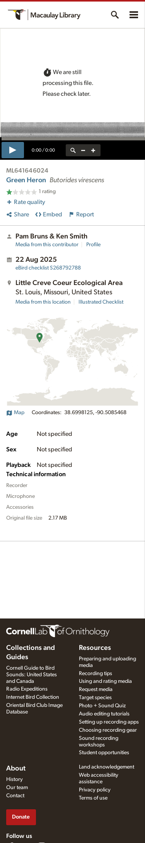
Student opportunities (104, 752)
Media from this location (43, 302)
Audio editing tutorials (104, 714)
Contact (15, 795)
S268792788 (48, 268)
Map (15, 412)
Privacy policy (95, 790)
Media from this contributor (46, 244)
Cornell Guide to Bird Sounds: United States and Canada (31, 674)
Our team (17, 787)
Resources (95, 647)
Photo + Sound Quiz (102, 705)
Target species (95, 697)
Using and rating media (105, 681)
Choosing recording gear (108, 730)
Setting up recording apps (109, 722)
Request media (96, 689)
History (14, 779)
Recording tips (95, 673)
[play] (13, 150)
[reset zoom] (73, 150)
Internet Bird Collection (32, 697)
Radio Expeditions (27, 689)
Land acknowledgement (106, 767)
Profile (93, 244)
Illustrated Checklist (100, 302)
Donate (21, 817)
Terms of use (93, 798)
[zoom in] (93, 150)
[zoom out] (83, 150)
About (16, 768)
